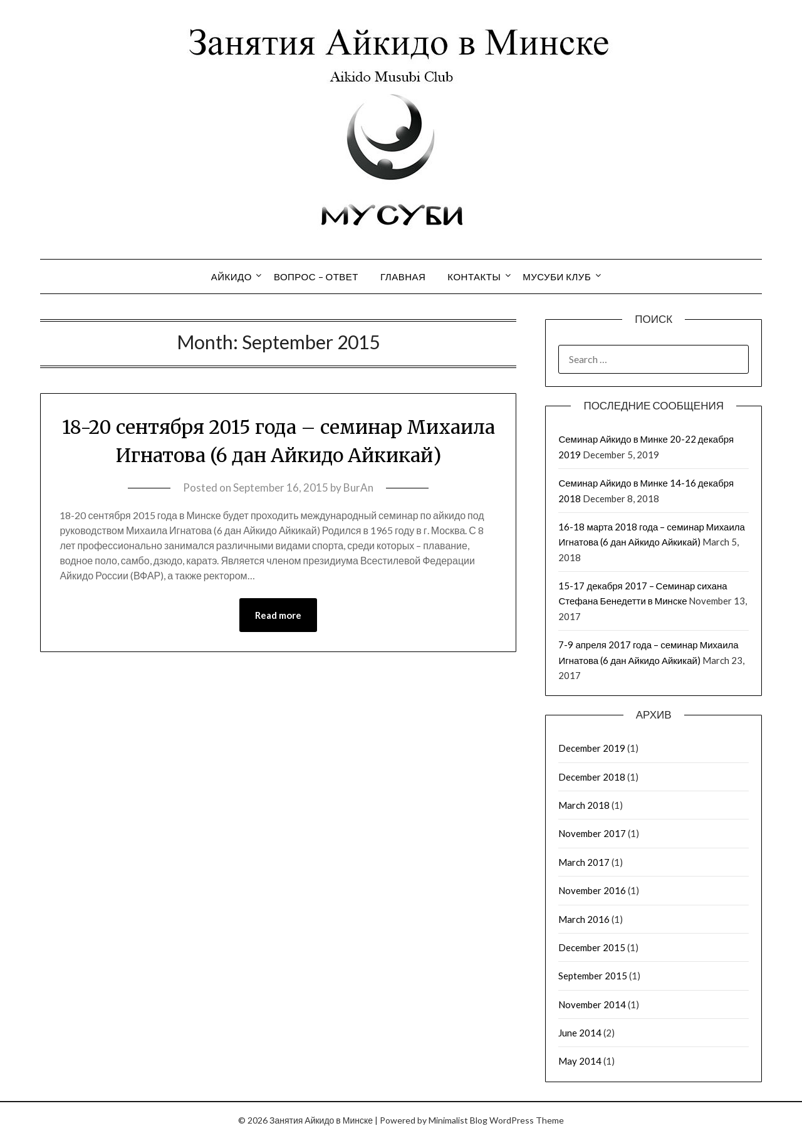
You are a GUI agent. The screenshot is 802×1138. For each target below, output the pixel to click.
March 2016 (584, 919)
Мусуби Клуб (557, 276)
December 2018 (591, 776)
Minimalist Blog (458, 1120)
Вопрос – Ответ (316, 276)
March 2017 (584, 862)
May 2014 (580, 1061)
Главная (402, 276)
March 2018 (584, 805)
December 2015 (591, 947)
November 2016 (592, 890)
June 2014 (580, 1032)
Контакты (474, 276)
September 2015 (592, 975)
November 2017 (592, 833)
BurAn (358, 487)
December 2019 (591, 748)
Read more (278, 615)
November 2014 (592, 1004)
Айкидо (231, 276)
